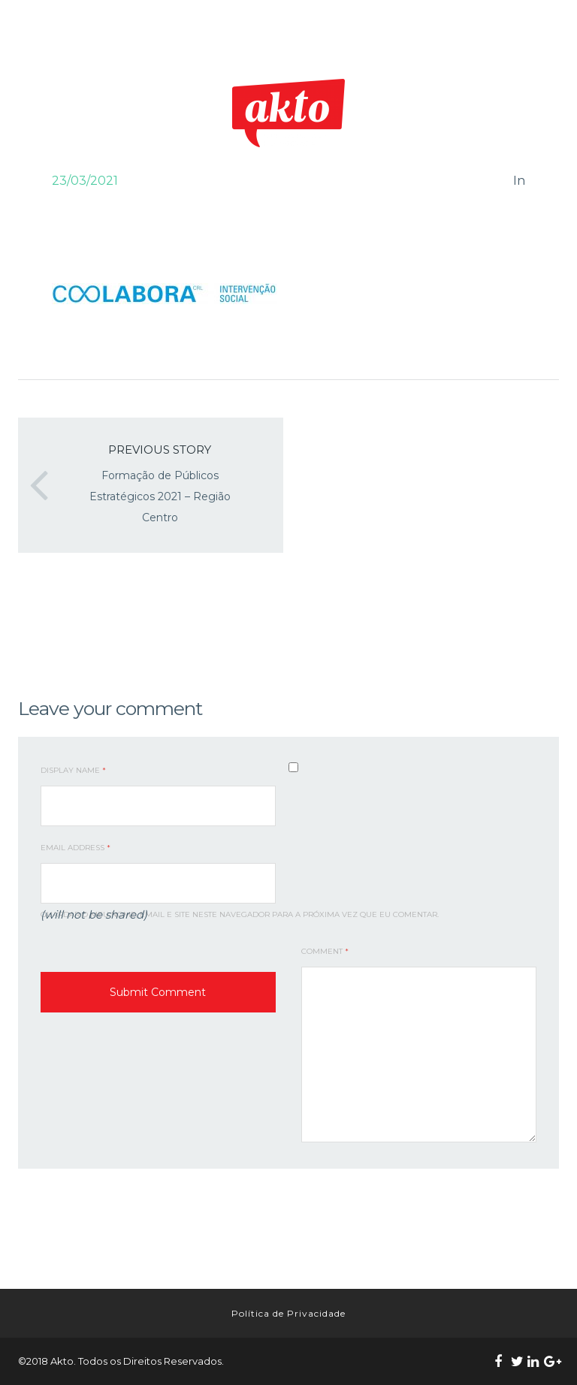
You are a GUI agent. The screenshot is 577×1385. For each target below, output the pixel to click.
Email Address (75, 847)
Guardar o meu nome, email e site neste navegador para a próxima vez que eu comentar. (240, 914)
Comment (325, 951)
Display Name (73, 770)
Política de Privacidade (288, 1313)
